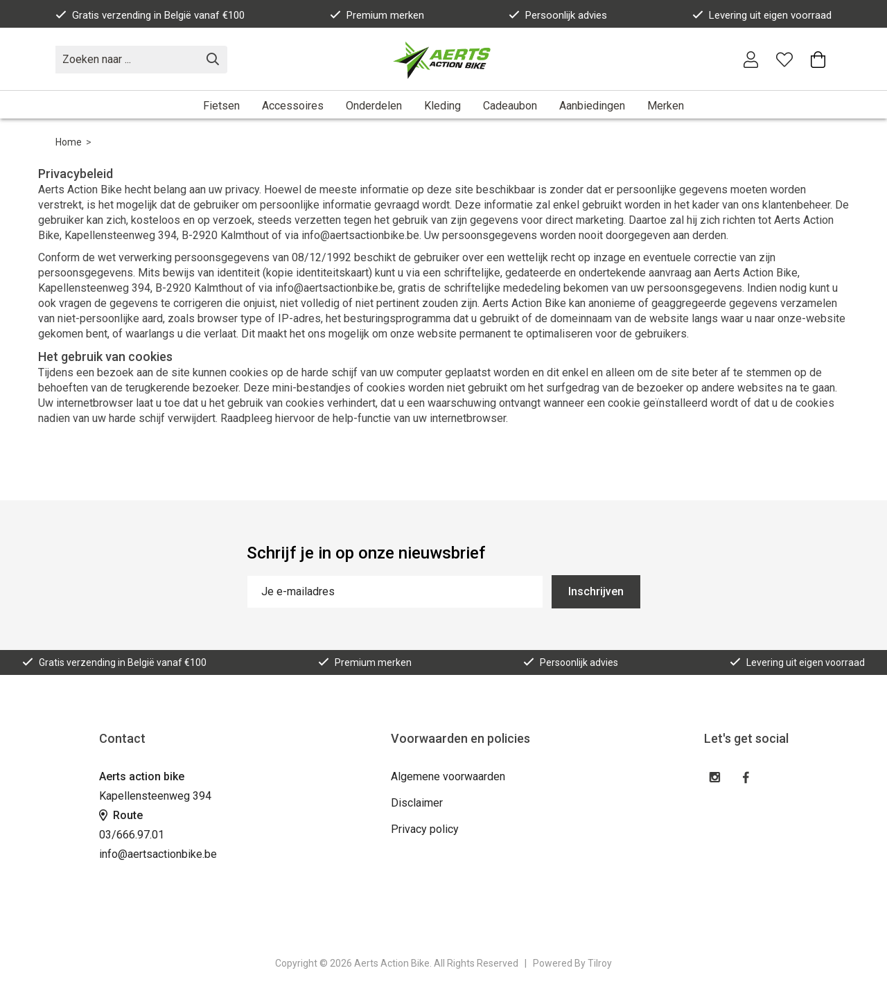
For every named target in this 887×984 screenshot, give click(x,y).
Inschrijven (596, 591)
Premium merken (377, 15)
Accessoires (293, 105)
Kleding (442, 105)
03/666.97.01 (131, 834)
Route (121, 815)
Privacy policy (425, 829)
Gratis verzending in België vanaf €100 (150, 15)
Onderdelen (374, 105)
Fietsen (221, 105)
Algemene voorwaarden (448, 776)
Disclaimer (417, 802)
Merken (665, 105)
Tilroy (600, 963)
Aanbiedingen (592, 105)
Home (68, 142)
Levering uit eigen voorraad (762, 15)
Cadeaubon (510, 105)
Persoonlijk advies (558, 15)
